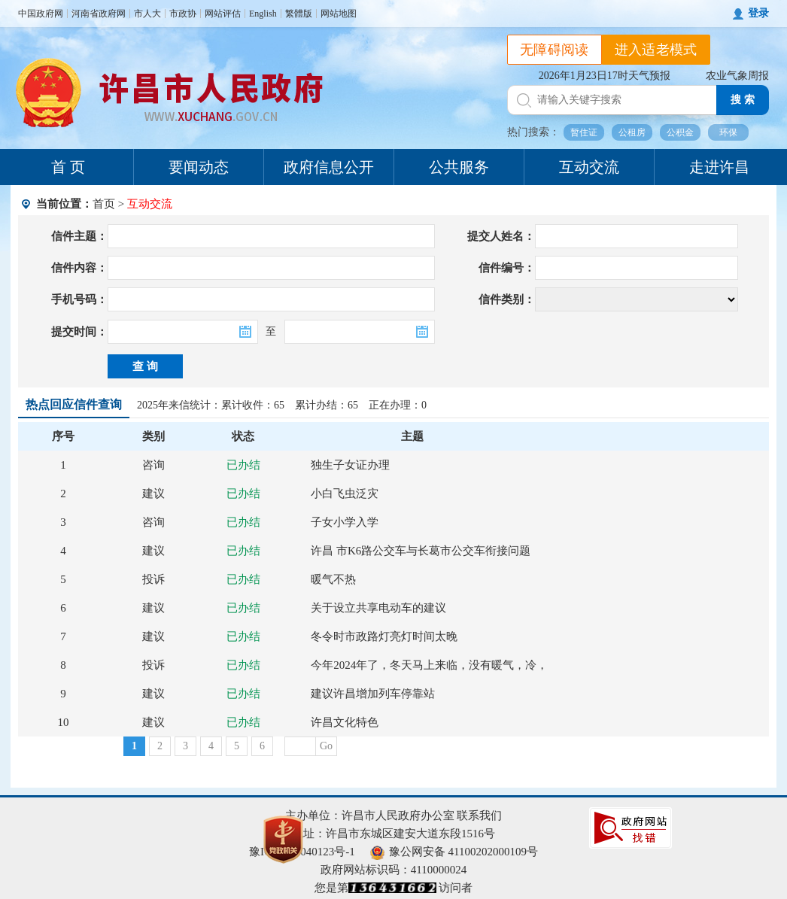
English (263, 13)
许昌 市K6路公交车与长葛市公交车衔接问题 (420, 551)
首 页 (68, 167)
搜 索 (743, 99)
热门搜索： (533, 132)
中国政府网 (40, 13)
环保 (728, 132)
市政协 (182, 13)
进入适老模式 (656, 49)
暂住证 (583, 132)
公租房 (632, 132)
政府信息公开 (329, 167)
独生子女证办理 (350, 465)
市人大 (147, 13)
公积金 (680, 132)
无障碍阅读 (554, 49)
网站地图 (339, 13)
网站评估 (223, 13)
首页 (104, 204)
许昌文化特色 (344, 722)
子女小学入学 (344, 522)
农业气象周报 (737, 75)
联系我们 (479, 815)
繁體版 (298, 13)
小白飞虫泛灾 (344, 493)
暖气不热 (333, 579)
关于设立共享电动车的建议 (378, 608)
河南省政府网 (98, 13)
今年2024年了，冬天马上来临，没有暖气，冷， (429, 665)
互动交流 (589, 167)
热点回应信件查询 (74, 404)
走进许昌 (719, 167)
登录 (758, 13)
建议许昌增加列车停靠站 (373, 694)
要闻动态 (199, 167)
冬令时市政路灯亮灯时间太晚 (384, 636)
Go (326, 746)
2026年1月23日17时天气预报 (604, 75)
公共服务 (459, 167)
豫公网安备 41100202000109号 (454, 852)
